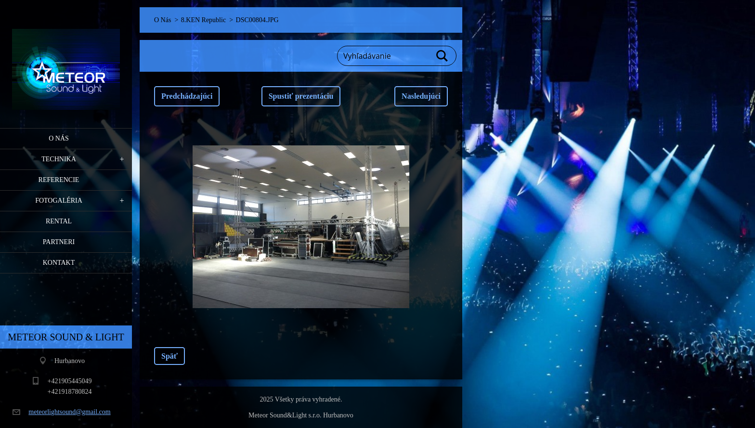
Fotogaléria (58, 200)
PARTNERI (59, 242)
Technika (58, 159)
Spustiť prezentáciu (301, 96)
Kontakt (59, 262)
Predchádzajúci (186, 96)
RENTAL (59, 221)
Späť (169, 356)
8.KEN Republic (203, 20)
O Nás (59, 138)
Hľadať (442, 56)
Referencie (59, 179)
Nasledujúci (421, 96)
